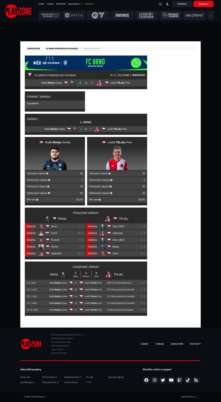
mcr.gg (89, 377)
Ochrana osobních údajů (60, 342)
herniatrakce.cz (49, 377)
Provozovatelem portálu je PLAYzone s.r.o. (68, 335)
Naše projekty (74, 4)
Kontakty (195, 344)
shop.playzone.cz (50, 382)
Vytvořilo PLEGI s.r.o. (189, 397)
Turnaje (50, 4)
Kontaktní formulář (59, 353)
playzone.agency (116, 377)
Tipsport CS (89, 4)
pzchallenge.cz (27, 382)
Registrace (204, 4)
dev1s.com (25, 377)
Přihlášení (182, 4)
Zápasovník (61, 4)
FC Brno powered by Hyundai (62, 48)
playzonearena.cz (72, 377)
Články (41, 4)
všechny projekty (89, 382)
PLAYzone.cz (41, 397)
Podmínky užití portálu (60, 346)
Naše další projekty (30, 369)
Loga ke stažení (57, 349)
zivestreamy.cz (71, 382)
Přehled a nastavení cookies (62, 338)
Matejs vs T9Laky (92, 48)
